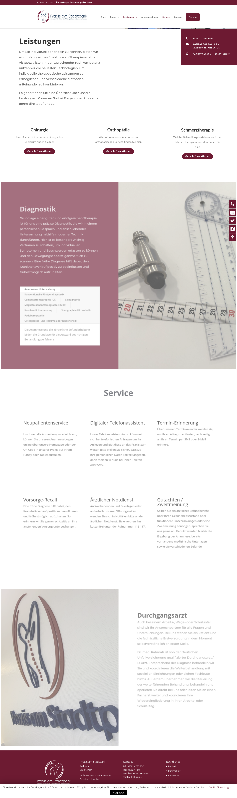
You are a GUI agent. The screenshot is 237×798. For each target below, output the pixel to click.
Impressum (173, 775)
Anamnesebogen (150, 17)
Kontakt (178, 17)
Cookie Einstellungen (220, 787)
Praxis (113, 17)
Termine (193, 17)
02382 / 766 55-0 (136, 766)
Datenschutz (174, 770)
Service (166, 17)
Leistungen (128, 17)
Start (103, 17)
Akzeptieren (118, 792)
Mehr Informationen (39, 151)
